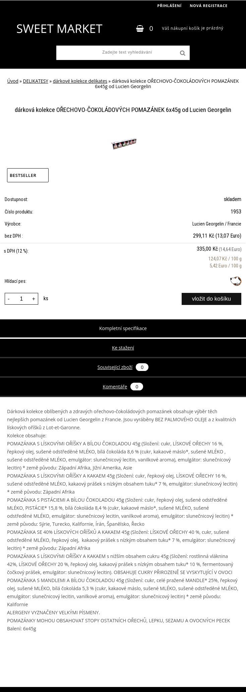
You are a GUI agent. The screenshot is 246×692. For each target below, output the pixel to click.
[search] (182, 53)
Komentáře (123, 386)
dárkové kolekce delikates (80, 81)
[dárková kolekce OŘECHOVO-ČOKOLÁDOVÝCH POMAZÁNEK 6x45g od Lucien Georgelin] (123, 131)
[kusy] (21, 299)
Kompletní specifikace (123, 328)
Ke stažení (123, 347)
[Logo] (59, 28)
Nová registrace (209, 5)
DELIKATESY (35, 81)
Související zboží (123, 367)
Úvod (12, 81)
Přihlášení (169, 5)
